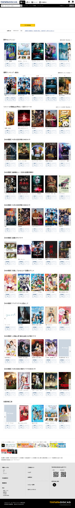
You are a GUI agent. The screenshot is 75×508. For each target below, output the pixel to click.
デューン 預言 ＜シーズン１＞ (52, 390)
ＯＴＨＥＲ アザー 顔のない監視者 (53, 193)
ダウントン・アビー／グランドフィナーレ (13, 390)
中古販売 (5, 493)
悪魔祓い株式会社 (49, 161)
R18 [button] (71, 5)
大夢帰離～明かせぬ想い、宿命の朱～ (25, 357)
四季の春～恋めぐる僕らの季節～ (38, 324)
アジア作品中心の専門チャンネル (7, 448)
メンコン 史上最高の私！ (64, 324)
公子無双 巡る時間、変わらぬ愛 (52, 357)
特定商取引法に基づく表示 (57, 457)
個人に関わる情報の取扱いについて (44, 457)
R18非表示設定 (6, 495)
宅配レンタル (5, 490)
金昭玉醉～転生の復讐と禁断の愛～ (39, 357)
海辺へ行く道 (34, 423)
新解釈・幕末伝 (8, 128)
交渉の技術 (20, 324)
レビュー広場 (31, 484)
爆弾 (33, 95)
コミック (35, 2)
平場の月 (61, 226)
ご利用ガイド (62, 5)
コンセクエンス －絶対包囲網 (65, 161)
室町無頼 (33, 128)
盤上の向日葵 (61, 95)
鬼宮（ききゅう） (49, 324)
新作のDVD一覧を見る (65, 40)
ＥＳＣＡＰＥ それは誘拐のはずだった (40, 259)
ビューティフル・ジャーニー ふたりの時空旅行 (41, 161)
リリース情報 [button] (32, 5)
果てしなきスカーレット (23, 128)
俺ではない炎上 (21, 95)
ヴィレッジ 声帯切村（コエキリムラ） (40, 193)
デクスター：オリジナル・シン (24, 390)
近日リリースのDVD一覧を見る (63, 107)
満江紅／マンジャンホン (23, 193)
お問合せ (30, 477)
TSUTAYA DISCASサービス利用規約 (17, 457)
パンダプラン (61, 128)
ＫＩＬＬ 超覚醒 (8, 61)
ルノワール (61, 423)
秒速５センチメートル (50, 95)
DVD (23, 2)
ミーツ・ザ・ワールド (9, 423)
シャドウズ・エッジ (9, 161)
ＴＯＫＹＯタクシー (49, 128)
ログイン (72, 3)
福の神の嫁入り (8, 357)
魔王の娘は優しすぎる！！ (64, 292)
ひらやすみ (7, 259)
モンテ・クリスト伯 (22, 161)
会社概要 (3, 457)
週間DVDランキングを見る (64, 72)
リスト (69, 3)
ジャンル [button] (25, 5)
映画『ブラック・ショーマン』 (11, 95)
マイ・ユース (7, 324)
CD (29, 2)
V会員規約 (7, 457)
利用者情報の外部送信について (7, 459)
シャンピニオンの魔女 (50, 292)
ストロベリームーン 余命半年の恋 (66, 61)
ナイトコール (61, 193)
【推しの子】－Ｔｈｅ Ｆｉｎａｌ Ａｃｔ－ (55, 61)
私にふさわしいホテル (22, 423)
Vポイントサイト (32, 489)
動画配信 (4, 483)
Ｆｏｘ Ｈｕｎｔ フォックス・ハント (13, 193)
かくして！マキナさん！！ (10, 292)
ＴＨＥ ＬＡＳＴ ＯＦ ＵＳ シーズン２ (41, 390)
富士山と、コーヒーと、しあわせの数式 (26, 61)
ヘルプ (67, 5)
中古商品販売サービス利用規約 (30, 457)
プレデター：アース (36, 61)
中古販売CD (44, 2)
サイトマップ (16, 459)
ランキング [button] (40, 5)
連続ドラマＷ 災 (49, 259)
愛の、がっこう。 (21, 259)
